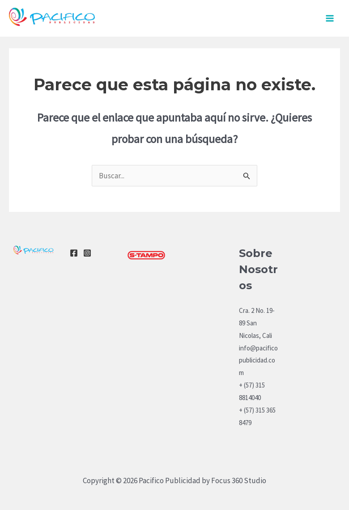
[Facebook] (74, 253)
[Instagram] (87, 253)
